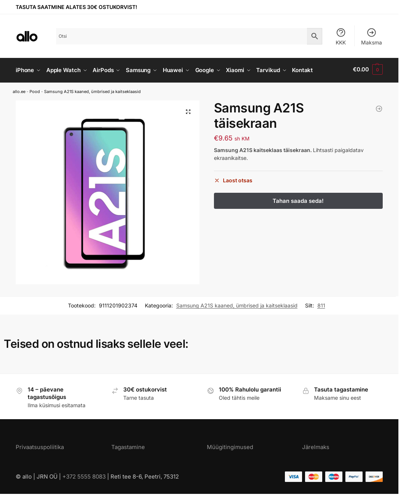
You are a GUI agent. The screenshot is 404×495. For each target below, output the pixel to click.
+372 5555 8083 (84, 474)
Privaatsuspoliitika (40, 445)
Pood (34, 89)
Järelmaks (315, 445)
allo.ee (19, 89)
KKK (341, 36)
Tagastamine (128, 445)
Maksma (371, 36)
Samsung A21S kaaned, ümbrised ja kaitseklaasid (92, 89)
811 (321, 304)
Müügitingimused (230, 445)
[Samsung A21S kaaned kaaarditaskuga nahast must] (379, 107)
